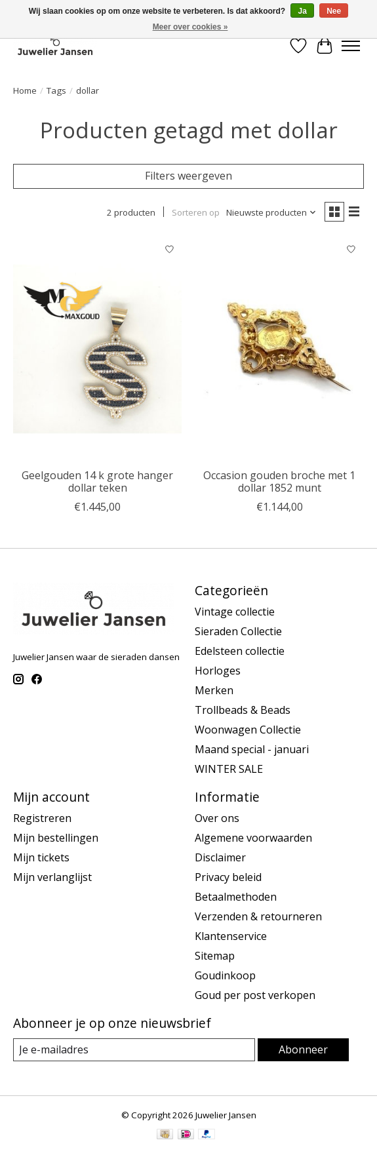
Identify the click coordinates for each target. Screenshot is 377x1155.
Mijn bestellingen (55, 838)
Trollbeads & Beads (242, 710)
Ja (302, 11)
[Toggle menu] (351, 46)
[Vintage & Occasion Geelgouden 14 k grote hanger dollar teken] (97, 349)
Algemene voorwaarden (253, 838)
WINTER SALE (229, 769)
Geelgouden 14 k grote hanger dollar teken (97, 481)
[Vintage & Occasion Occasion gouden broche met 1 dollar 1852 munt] (279, 349)
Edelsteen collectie (240, 651)
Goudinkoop (225, 975)
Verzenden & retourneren (258, 916)
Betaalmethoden (236, 897)
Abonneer (303, 1049)
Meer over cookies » (190, 26)
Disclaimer (220, 857)
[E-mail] (134, 1049)
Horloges (218, 670)
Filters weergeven (188, 175)
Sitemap (215, 956)
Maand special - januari (252, 749)
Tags (56, 90)
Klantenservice (231, 936)
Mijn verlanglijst (52, 877)
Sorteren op (196, 212)
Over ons (217, 818)
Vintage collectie (235, 611)
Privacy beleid (228, 877)
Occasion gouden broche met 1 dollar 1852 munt (279, 481)
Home (25, 90)
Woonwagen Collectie (248, 729)
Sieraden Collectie (238, 631)
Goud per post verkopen (255, 995)
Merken (214, 690)
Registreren (42, 818)
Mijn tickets (41, 857)
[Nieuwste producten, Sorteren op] (271, 212)
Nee (334, 11)
